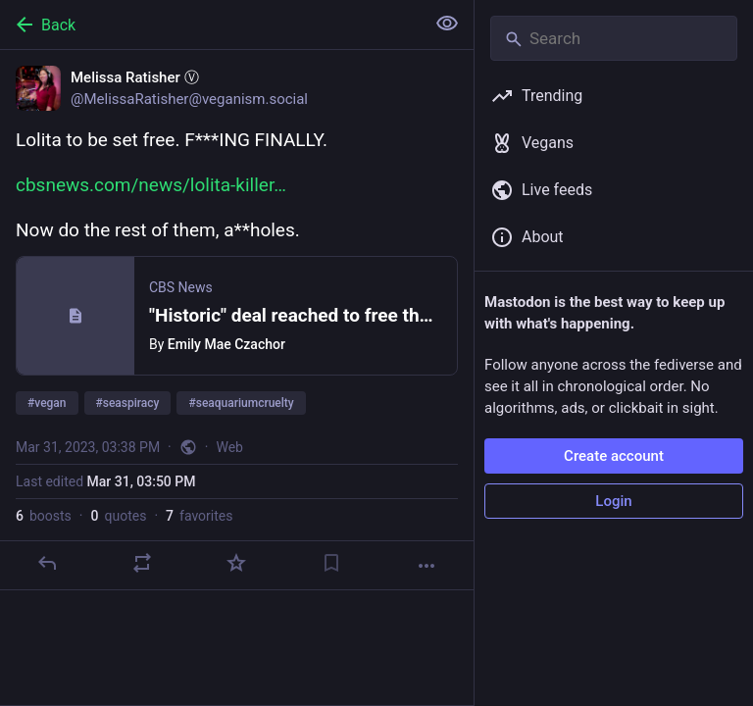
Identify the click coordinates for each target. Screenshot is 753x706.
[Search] (613, 38)
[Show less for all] (447, 23)
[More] (426, 566)
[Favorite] (236, 563)
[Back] (210, 24)
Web (229, 447)
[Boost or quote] (142, 563)
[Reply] (47, 563)
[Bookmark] (331, 563)
